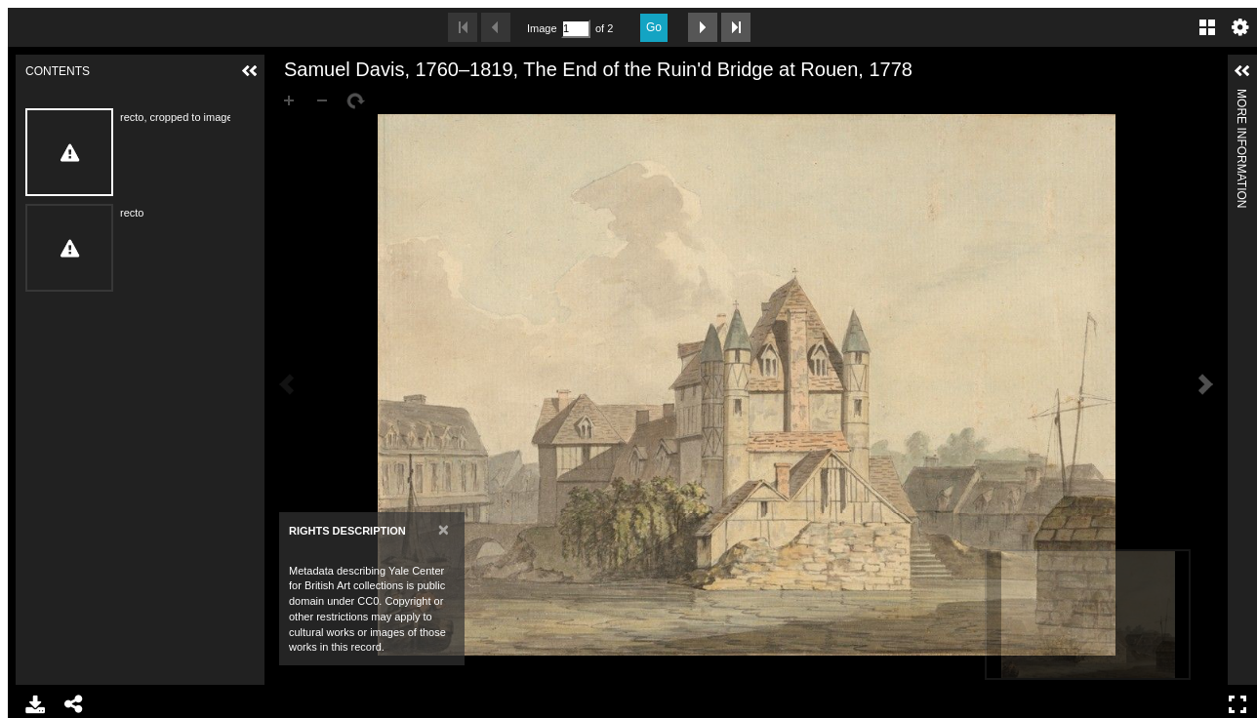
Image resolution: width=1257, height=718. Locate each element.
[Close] (443, 529)
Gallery (1207, 27)
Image (541, 28)
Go (654, 27)
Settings (1240, 27)
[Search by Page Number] (575, 29)
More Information (1241, 97)
